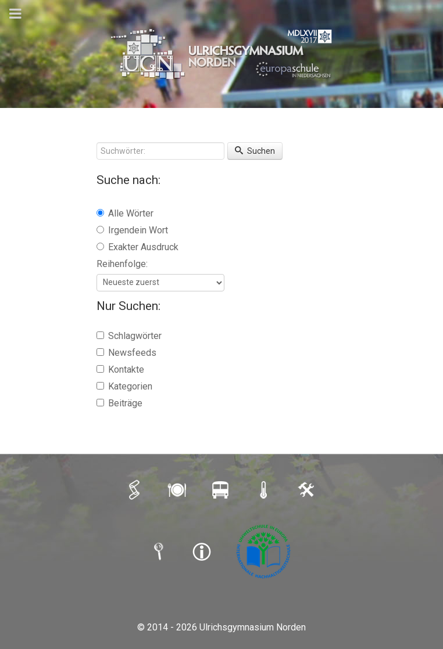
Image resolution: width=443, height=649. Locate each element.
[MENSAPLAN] (178, 489)
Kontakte (120, 369)
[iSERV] (135, 489)
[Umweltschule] (264, 551)
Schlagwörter (129, 335)
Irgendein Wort (132, 230)
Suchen (255, 151)
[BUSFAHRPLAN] (221, 489)
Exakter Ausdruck (137, 247)
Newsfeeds (126, 352)
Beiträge (119, 403)
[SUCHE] (160, 551)
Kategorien (124, 386)
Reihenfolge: (122, 263)
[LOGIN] (307, 489)
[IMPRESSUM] (203, 551)
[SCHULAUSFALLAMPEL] (264, 489)
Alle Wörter (125, 213)
